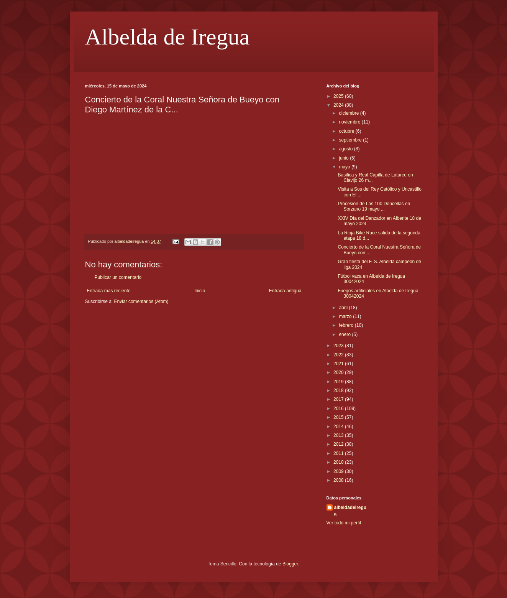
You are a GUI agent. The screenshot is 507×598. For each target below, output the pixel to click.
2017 (339, 399)
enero (345, 334)
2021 (339, 363)
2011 (339, 453)
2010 (339, 462)
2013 (339, 435)
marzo (346, 316)
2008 (339, 480)
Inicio (199, 290)
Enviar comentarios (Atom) (141, 301)
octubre (347, 131)
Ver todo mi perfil (344, 523)
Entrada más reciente (109, 290)
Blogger (290, 564)
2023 (339, 345)
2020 (339, 372)
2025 (339, 96)
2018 (339, 390)
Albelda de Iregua (167, 36)
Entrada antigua (285, 290)
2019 (339, 381)
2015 (339, 417)
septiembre (351, 140)
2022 (339, 354)
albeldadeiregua (350, 511)
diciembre (349, 113)
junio (344, 158)
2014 (339, 426)
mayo (345, 167)
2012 (339, 444)
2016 (339, 408)
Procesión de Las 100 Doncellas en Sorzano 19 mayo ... (374, 206)
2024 (339, 105)
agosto (346, 149)
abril (344, 307)
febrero (346, 325)
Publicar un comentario (118, 277)
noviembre (350, 122)
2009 (339, 471)
